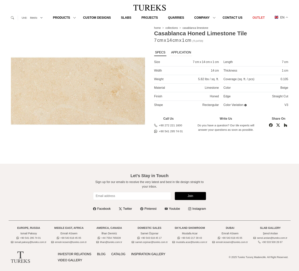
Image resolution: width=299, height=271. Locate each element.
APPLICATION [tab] (181, 52)
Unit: (24, 17)
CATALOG (118, 254)
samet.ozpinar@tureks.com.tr (150, 242)
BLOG (101, 254)
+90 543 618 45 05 (69, 237)
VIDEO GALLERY (70, 260)
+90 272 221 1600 (168, 125)
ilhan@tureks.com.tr (109, 242)
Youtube (172, 208)
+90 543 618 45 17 (149, 237)
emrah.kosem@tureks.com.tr (69, 242)
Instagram (197, 208)
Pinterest (148, 208)
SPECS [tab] (160, 52)
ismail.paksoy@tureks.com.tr (28, 242)
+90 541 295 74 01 (168, 131)
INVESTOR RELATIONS (74, 254)
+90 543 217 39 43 (189, 237)
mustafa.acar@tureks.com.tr (189, 242)
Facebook (102, 208)
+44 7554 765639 (109, 237)
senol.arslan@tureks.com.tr (270, 237)
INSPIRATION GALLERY (148, 254)
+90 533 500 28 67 (270, 242)
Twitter (125, 208)
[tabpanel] (221, 83)
